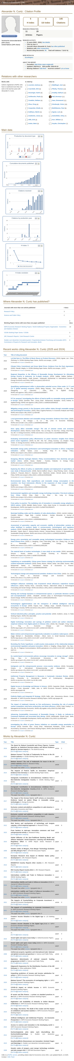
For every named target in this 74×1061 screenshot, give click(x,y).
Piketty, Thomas (57, 89)
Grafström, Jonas (34, 116)
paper (32, 362)
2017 (5, 801)
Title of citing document (20, 355)
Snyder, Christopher (59, 123)
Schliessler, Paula (34, 96)
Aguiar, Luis (56, 112)
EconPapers (29, 57)
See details (46, 42)
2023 (5, 756)
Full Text (14, 751)
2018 (5, 781)
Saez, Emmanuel (57, 100)
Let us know (65, 68)
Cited (64, 742)
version (27, 767)
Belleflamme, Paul (58, 108)
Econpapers (21, 362)
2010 (5, 841)
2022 (5, 809)
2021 (5, 877)
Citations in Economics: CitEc (14, 3)
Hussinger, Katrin (34, 92)
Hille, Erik (31, 119)
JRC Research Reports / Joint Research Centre (19, 336)
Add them (43, 68)
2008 (5, 851)
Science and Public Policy (12, 315)
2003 (5, 968)
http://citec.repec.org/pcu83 (44, 64)
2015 (5, 871)
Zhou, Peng (32, 104)
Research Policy (9, 311)
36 (45, 50)
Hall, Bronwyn (57, 96)
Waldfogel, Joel (57, 85)
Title (13, 742)
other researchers (43, 48)
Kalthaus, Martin (34, 112)
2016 (5, 748)
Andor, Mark (32, 123)
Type (57, 742)
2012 (5, 825)
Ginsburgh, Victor (58, 104)
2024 (5, 885)
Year (6, 355)
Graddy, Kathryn (57, 92)
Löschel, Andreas (34, 85)
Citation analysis (22, 751)
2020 (5, 817)
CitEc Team (10, 1057)
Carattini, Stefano (34, 100)
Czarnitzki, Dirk (33, 89)
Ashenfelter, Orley (58, 116)
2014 (5, 773)
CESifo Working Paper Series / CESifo (16, 332)
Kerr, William (56, 119)
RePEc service (12, 1055)
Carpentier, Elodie (34, 108)
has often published (58, 46)
